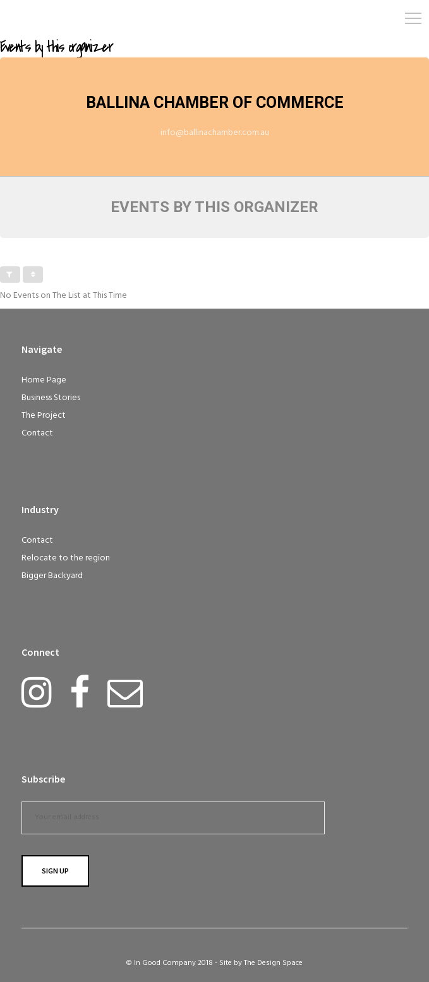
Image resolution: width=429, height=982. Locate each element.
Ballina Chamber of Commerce (215, 102)
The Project (43, 415)
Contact (37, 433)
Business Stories (50, 398)
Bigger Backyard (52, 576)
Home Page (43, 380)
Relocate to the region (65, 558)
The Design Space (273, 963)
